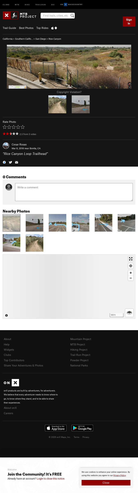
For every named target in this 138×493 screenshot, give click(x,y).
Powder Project (79, 360)
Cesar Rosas (19, 144)
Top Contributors (14, 360)
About (7, 339)
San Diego (40, 38)
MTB (17, 4)
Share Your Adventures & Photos (23, 365)
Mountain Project (80, 339)
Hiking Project (78, 349)
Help (7, 344)
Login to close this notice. (51, 478)
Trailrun (40, 4)
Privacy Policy (119, 475)
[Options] (129, 313)
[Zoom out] (130, 278)
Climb (6, 4)
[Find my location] (130, 265)
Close (106, 482)
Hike (27, 4)
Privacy (85, 437)
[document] (106, 477)
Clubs (7, 354)
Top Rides (42, 27)
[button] (4, 162)
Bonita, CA (35, 148)
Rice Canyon (55, 38)
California (8, 38)
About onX (10, 407)
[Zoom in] (130, 272)
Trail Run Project (80, 354)
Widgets (9, 349)
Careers (8, 413)
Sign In (129, 21)
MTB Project (77, 344)
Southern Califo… (24, 38)
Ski (53, 4)
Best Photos (26, 27)
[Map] (69, 286)
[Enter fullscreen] (130, 258)
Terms (76, 437)
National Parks (79, 365)
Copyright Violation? (69, 92)
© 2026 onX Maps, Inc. (60, 437)
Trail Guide (9, 27)
